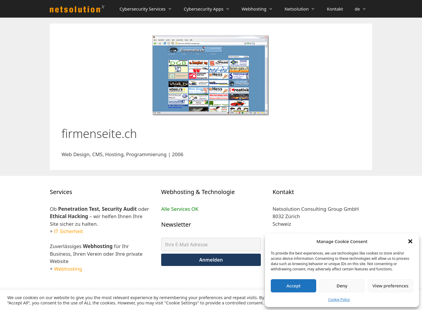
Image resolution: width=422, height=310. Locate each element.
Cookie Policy (339, 299)
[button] (410, 241)
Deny (342, 286)
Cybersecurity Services (149, 9)
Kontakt (335, 9)
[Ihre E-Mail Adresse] (211, 244)
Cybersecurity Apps (210, 9)
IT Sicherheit (68, 231)
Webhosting (260, 9)
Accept (294, 286)
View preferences (390, 286)
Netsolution (303, 9)
